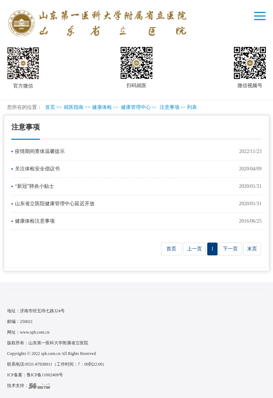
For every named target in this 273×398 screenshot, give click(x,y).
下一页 (230, 248)
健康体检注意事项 (35, 221)
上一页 (194, 248)
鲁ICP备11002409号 (45, 374)
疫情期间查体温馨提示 (40, 151)
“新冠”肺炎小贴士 (34, 186)
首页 (50, 107)
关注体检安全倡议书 (37, 168)
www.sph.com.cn (34, 332)
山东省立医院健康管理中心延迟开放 (55, 203)
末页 (252, 248)
